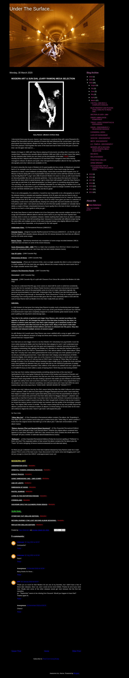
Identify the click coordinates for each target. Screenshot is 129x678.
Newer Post (16, 651)
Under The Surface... (31, 8)
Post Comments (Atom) (51, 659)
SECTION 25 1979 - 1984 (99, 114)
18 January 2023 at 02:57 (29, 582)
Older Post (76, 651)
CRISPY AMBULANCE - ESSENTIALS (98, 118)
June (93, 91)
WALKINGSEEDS (96, 157)
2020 (91, 83)
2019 (91, 174)
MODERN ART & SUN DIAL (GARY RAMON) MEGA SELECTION (100, 149)
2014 (91, 189)
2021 (91, 80)
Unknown (20, 542)
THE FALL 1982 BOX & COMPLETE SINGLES (99, 104)
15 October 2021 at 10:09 (35, 568)
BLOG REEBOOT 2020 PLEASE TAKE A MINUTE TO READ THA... (101, 109)
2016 (91, 183)
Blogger (76, 673)
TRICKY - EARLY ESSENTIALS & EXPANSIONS (102, 123)
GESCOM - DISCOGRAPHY (100, 138)
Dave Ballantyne (95, 205)
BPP (18, 582)
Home (46, 651)
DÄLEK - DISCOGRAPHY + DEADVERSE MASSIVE (100, 128)
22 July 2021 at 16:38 (32, 555)
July (92, 88)
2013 (91, 192)
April (92, 97)
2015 (91, 186)
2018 (91, 177)
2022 (91, 77)
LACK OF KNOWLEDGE (99, 135)
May (92, 94)
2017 (91, 180)
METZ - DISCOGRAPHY (98, 141)
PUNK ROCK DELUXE (98, 160)
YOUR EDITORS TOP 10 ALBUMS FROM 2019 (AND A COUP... (101, 167)
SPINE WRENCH (96, 163)
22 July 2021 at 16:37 (32, 542)
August (93, 85)
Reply (19, 548)
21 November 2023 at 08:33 (36, 605)
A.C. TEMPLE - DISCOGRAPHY (101, 144)
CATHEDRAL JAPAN (97, 132)
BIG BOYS (94, 154)
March (93, 100)
